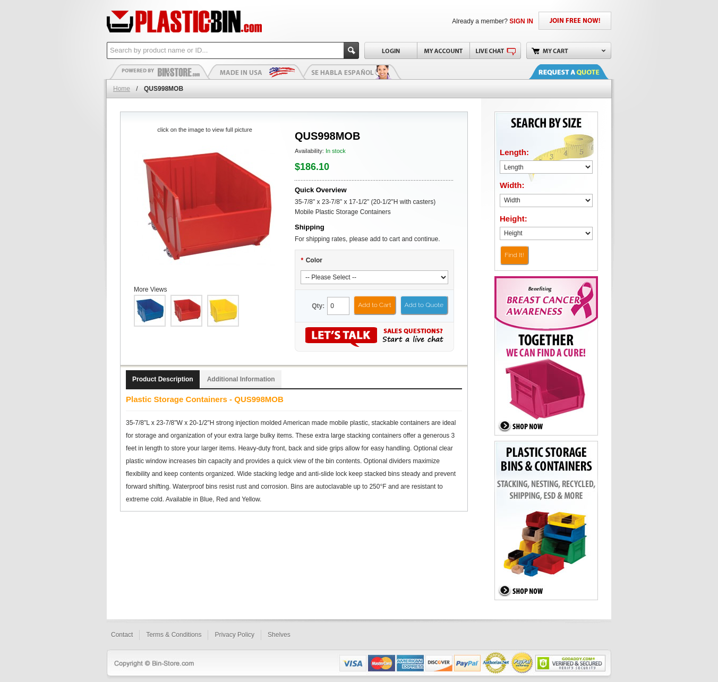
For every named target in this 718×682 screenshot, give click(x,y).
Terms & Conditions (173, 634)
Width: (512, 185)
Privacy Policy (234, 634)
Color (311, 260)
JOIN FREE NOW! (574, 21)
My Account (443, 50)
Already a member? (492, 21)
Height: (513, 218)
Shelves (279, 634)
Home (121, 88)
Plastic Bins (160, 71)
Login (390, 50)
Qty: (318, 306)
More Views (150, 289)
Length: (514, 152)
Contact (122, 634)
